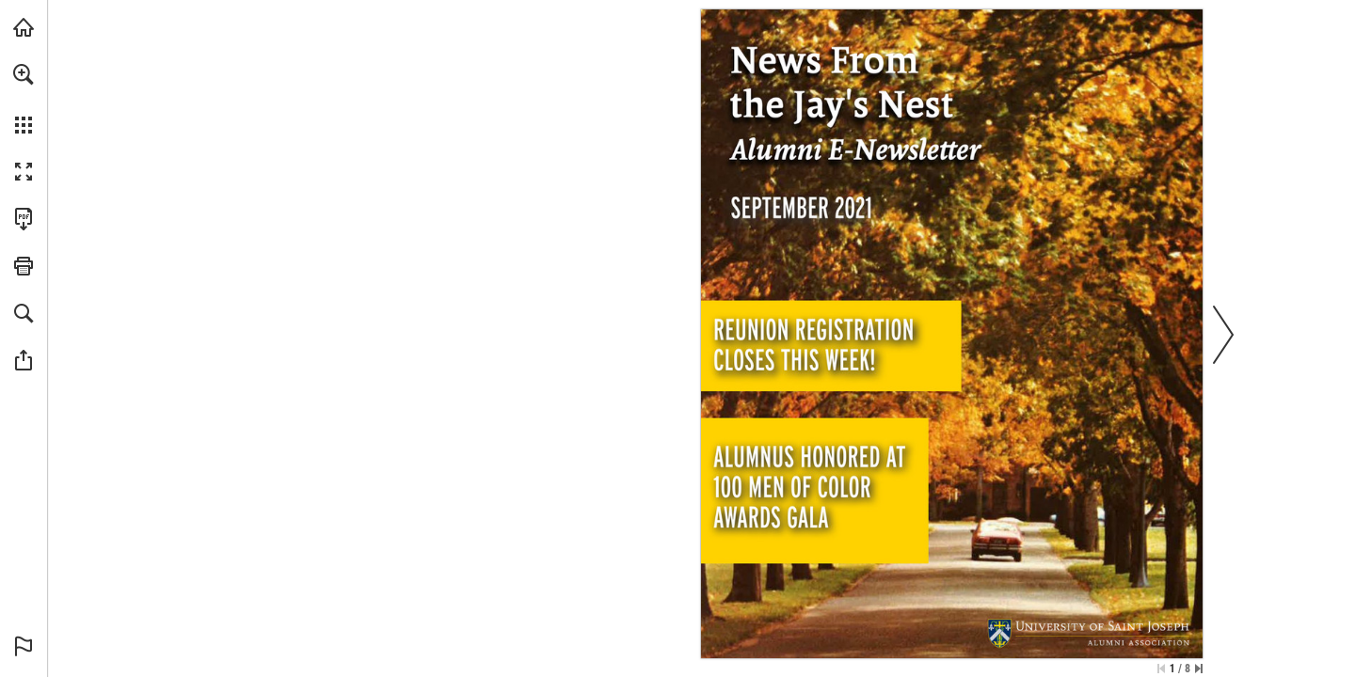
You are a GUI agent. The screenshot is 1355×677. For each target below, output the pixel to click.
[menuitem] (23, 99)
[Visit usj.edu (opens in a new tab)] (23, 27)
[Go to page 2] (831, 342)
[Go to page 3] (812, 493)
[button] (23, 74)
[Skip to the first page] (1161, 668)
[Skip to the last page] (1199, 668)
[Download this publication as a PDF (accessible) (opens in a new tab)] (23, 219)
